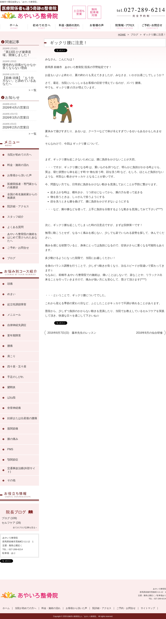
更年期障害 (14, 335)
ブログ (134, 34)
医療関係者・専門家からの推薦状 (22, 186)
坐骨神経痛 (14, 407)
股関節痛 (12, 428)
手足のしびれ (15, 376)
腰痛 (10, 345)
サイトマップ (148, 608)
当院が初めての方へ (41, 26)
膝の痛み (12, 438)
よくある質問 (15, 227)
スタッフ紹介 (15, 216)
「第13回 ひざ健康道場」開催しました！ (17, 53)
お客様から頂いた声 (97, 26)
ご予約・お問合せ (152, 26)
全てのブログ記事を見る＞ (25, 527)
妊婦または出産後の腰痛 (22, 418)
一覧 (33, 90)
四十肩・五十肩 (16, 366)
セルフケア (8, 522)
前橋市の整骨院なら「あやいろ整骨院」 (82, 616)
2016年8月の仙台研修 (149, 332)
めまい (11, 294)
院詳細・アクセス (124, 26)
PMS (10, 449)
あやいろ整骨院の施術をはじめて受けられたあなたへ (22, 237)
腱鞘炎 (11, 387)
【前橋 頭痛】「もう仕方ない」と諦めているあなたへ (19, 80)
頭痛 (10, 283)
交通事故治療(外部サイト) (21, 470)
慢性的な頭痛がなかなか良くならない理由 (19, 66)
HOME (122, 34)
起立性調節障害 (16, 304)
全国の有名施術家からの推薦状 (22, 196)
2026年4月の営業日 (16, 107)
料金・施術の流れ (69, 26)
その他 (11, 480)
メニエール (14, 314)
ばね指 (11, 397)
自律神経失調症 (16, 325)
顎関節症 (12, 459)
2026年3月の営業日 (16, 117)
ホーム (14, 26)
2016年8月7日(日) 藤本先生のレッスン (71, 332)
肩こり (11, 356)
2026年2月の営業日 (16, 127)
